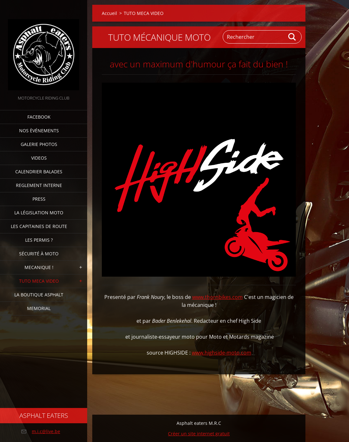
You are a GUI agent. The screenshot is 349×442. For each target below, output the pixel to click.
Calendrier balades (38, 172)
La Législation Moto (38, 213)
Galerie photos (39, 144)
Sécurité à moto (39, 254)
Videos (39, 158)
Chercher (292, 37)
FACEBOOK (39, 117)
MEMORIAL (39, 308)
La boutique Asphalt (38, 295)
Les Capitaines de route (39, 226)
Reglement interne (39, 185)
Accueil (109, 13)
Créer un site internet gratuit (199, 434)
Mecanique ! (38, 267)
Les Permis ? (39, 240)
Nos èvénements (39, 131)
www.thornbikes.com (217, 297)
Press (38, 199)
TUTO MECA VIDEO (39, 281)
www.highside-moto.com (221, 352)
